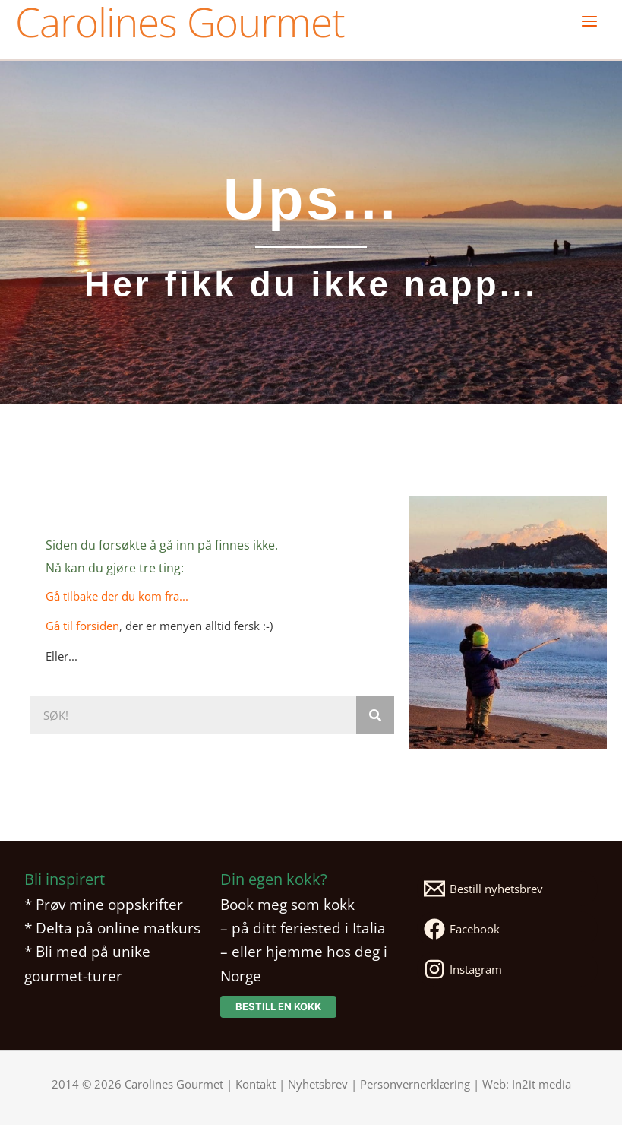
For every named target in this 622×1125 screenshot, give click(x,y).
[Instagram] (507, 969)
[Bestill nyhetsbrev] (507, 888)
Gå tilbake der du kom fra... (117, 596)
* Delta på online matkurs (112, 927)
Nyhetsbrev (318, 1084)
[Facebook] (507, 928)
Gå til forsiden (82, 625)
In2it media (541, 1084)
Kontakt (255, 1084)
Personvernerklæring (415, 1084)
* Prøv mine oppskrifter (103, 904)
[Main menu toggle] (589, 21)
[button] (278, 1007)
